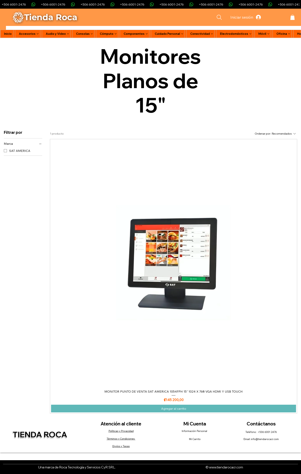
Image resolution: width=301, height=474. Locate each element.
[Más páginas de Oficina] (289, 34)
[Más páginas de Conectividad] (212, 34)
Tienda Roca (40, 434)
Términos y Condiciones (121, 438)
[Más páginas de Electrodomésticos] (250, 34)
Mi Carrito (195, 439)
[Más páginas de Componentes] (147, 34)
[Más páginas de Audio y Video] (68, 34)
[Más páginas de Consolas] (92, 34)
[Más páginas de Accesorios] (38, 34)
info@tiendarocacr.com (265, 439)
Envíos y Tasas (121, 446)
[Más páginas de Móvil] (268, 34)
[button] (292, 17)
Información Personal (195, 431)
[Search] (219, 17)
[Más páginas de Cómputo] (116, 34)
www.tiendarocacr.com (226, 467)
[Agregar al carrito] (173, 408)
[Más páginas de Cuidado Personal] (182, 34)
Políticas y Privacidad (121, 431)
